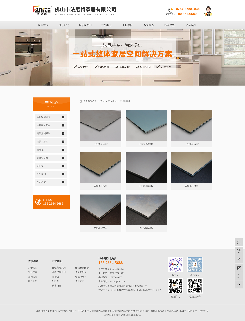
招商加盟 (170, 25)
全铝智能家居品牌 (122, 311)
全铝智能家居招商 (140, 311)
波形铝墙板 (125, 101)
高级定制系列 (43, 133)
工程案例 (127, 25)
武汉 (123, 315)
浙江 (138, 315)
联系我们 (191, 25)
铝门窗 (40, 166)
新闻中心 (148, 25)
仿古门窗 (41, 182)
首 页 (102, 101)
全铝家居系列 (43, 117)
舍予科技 (204, 311)
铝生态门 (41, 174)
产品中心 (106, 25)
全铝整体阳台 (43, 125)
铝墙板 (40, 150)
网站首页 (43, 25)
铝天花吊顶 (42, 141)
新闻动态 (32, 276)
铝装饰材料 (42, 158)
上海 (128, 315)
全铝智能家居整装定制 (100, 311)
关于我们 (64, 25)
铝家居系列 (85, 25)
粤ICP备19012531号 (176, 311)
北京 (133, 315)
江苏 (118, 315)
